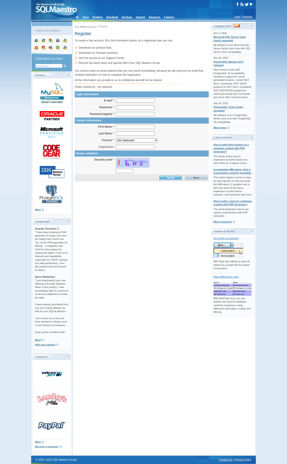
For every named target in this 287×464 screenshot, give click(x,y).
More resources (222, 221)
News (86, 17)
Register (247, 16)
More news (219, 127)
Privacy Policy (243, 459)
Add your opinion (45, 344)
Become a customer (47, 446)
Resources (154, 17)
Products (97, 17)
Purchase (127, 17)
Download (112, 17)
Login (237, 16)
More (38, 209)
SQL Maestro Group (86, 26)
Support (140, 17)
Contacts (169, 17)
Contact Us (225, 459)
